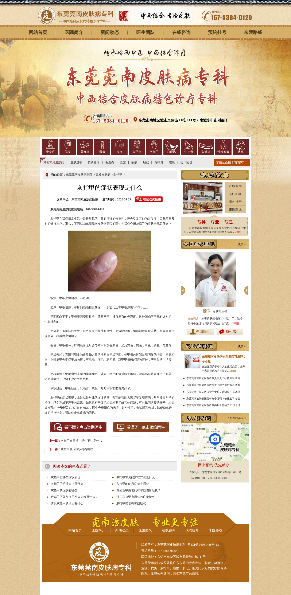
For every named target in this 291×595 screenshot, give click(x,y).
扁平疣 (136, 151)
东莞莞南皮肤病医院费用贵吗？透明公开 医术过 (213, 391)
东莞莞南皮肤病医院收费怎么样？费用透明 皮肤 (213, 385)
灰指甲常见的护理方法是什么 (135, 477)
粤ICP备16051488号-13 (203, 544)
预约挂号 (217, 32)
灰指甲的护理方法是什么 (67, 483)
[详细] (235, 323)
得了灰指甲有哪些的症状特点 (135, 496)
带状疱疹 (223, 151)
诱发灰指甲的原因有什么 (67, 503)
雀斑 (172, 162)
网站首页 (38, 32)
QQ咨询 (235, 194)
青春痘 (50, 151)
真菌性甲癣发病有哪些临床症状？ (138, 490)
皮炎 (120, 151)
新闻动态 (109, 32)
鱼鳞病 (206, 151)
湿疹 (102, 151)
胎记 (146, 162)
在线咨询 (181, 32)
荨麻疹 (85, 151)
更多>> (242, 244)
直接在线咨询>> (237, 418)
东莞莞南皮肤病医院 (79, 174)
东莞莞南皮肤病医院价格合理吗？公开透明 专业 (213, 398)
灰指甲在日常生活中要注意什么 (81, 440)
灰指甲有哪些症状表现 (65, 477)
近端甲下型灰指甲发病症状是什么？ (74, 496)
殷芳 (215, 311)
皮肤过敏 (76, 162)
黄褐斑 (158, 162)
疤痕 (134, 162)
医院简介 (74, 32)
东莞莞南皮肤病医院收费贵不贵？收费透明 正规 (213, 378)
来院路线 (253, 32)
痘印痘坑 (186, 162)
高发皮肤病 (103, 174)
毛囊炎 (109, 162)
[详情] (237, 231)
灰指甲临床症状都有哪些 (77, 449)
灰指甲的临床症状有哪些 (132, 483)
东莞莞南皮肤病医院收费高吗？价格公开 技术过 (213, 405)
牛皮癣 (188, 151)
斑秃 (123, 162)
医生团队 (145, 32)
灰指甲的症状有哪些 (64, 490)
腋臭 (241, 151)
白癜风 (171, 151)
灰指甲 (154, 151)
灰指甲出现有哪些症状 (131, 503)
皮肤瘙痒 (94, 162)
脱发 (68, 151)
